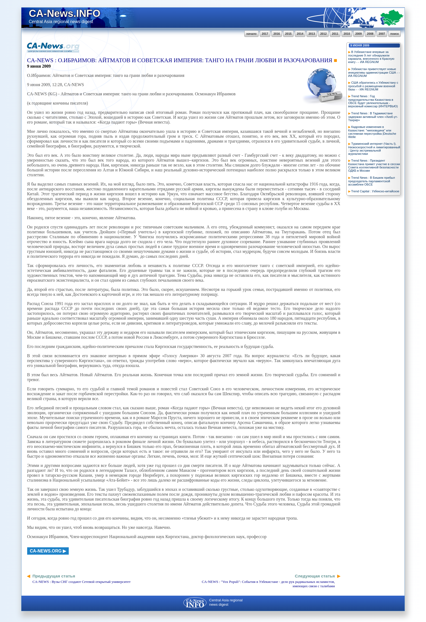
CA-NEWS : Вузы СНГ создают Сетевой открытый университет (81, 582)
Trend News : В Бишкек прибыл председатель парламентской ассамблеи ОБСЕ (371, 181)
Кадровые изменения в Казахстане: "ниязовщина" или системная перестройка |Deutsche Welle (372, 132)
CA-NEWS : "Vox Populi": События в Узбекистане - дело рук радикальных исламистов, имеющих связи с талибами (268, 584)
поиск (394, 33)
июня (357, 45)
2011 (335, 33)
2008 (370, 33)
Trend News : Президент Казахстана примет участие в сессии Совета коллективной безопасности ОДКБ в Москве (374, 165)
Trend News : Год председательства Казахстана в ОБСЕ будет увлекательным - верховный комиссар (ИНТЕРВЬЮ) (373, 101)
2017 (265, 33)
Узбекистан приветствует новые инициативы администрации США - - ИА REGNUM (374, 72)
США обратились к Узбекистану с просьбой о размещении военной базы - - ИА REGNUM (373, 86)
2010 (347, 33)
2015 (288, 33)
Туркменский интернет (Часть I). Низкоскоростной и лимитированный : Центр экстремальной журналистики (374, 148)
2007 (382, 33)
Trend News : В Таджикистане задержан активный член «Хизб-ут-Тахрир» (373, 117)
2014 (300, 33)
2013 (312, 33)
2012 (323, 33)
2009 (358, 33)
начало (251, 33)
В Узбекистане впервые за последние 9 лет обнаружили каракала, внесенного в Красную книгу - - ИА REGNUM (371, 57)
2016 (277, 33)
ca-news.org (46, 551)
